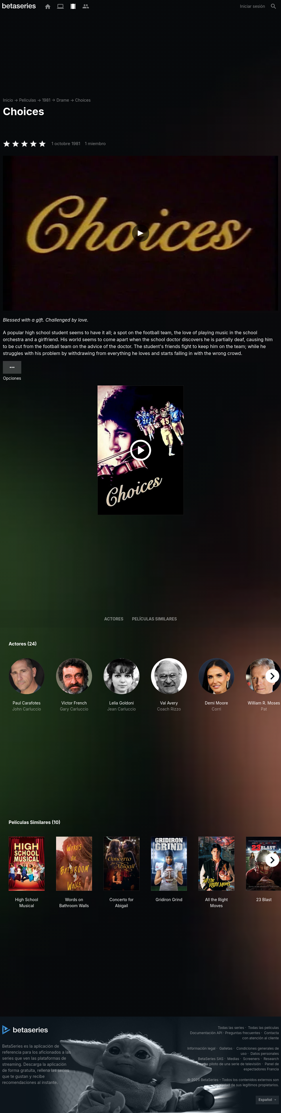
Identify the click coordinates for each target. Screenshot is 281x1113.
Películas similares (154, 618)
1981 (46, 100)
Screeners (251, 1059)
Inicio (8, 100)
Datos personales (265, 1053)
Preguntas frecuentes (242, 1033)
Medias (233, 1059)
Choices (83, 100)
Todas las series (231, 1027)
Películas (27, 100)
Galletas (226, 1048)
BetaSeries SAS (210, 1059)
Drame (62, 100)
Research (271, 1059)
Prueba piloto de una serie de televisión (229, 1064)
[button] (27, 685)
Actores (113, 618)
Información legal (201, 1048)
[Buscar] (273, 6)
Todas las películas (263, 1027)
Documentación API (206, 1033)
